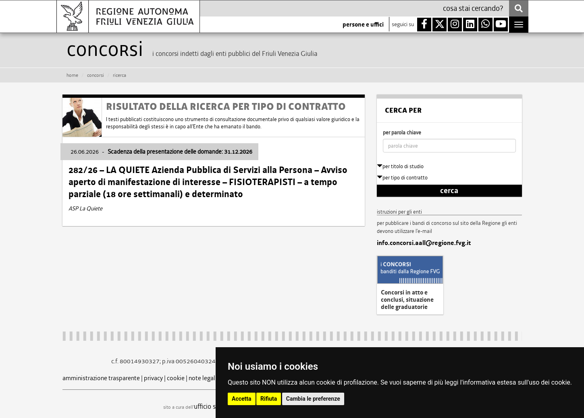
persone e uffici (363, 25)
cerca (449, 190)
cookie (176, 378)
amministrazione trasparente (101, 378)
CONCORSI (95, 75)
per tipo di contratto (402, 177)
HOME (72, 75)
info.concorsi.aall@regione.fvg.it (424, 243)
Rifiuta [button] (268, 398)
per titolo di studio (400, 166)
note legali (203, 378)
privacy (153, 378)
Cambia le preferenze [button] (313, 398)
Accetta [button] (241, 398)
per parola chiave (402, 132)
